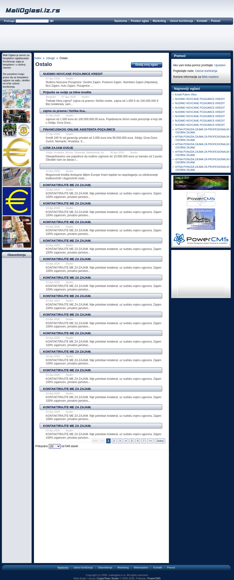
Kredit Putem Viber (186, 94)
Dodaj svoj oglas (146, 64)
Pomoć (215, 21)
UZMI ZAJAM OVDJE (58, 148)
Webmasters (141, 567)
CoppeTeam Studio (108, 578)
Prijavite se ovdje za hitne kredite (67, 92)
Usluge (50, 58)
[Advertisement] (116, 38)
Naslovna (120, 21)
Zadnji (159, 440)
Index (37, 58)
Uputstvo (220, 65)
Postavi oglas (140, 21)
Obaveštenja (105, 567)
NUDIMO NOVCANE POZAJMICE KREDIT (73, 74)
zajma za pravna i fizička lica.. (64, 111)
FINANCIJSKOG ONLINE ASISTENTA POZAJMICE (79, 129)
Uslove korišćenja (206, 71)
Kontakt (202, 21)
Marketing (159, 21)
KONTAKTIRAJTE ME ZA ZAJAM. (67, 185)
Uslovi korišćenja (181, 21)
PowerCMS (154, 578)
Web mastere (210, 76)
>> (150, 440)
